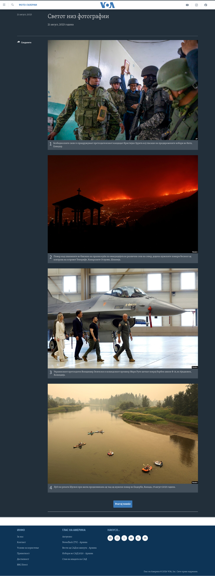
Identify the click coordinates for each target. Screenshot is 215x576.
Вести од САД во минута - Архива (79, 548)
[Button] (24, 43)
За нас (20, 537)
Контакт (21, 542)
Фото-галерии (28, 5)
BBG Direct (22, 565)
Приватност (23, 554)
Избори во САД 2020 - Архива (77, 554)
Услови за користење (28, 548)
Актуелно (67, 537)
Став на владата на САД (74, 559)
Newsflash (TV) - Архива (74, 542)
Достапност (23, 559)
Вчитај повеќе (123, 504)
